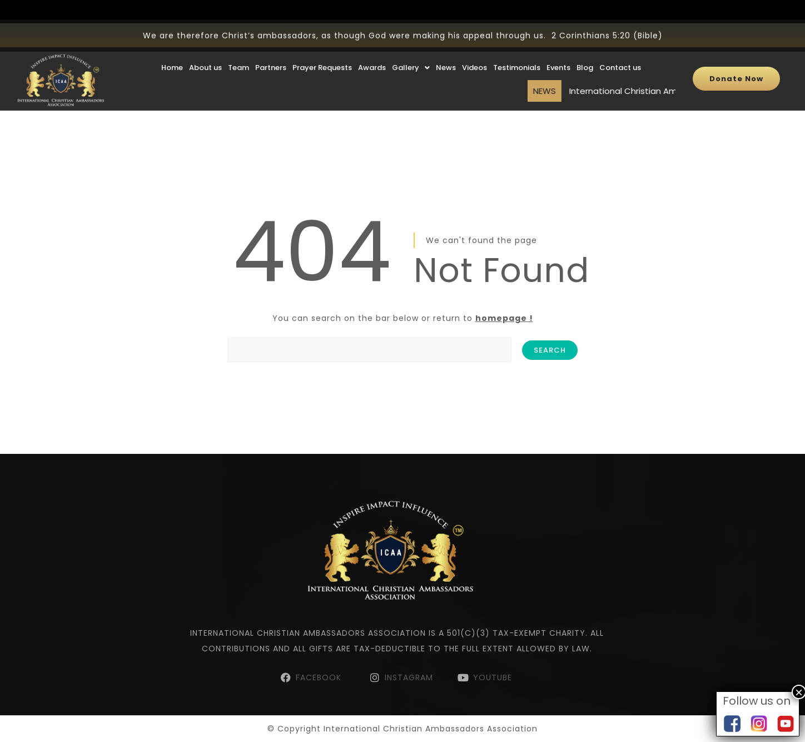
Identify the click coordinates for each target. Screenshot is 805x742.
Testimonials (516, 50)
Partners (270, 50)
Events (558, 50)
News (446, 50)
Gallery (411, 50)
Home (172, 50)
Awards (372, 50)
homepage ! (504, 318)
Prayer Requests (322, 50)
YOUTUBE (492, 677)
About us (205, 50)
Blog (585, 50)
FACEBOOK (320, 677)
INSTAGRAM (409, 677)
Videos (474, 50)
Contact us (620, 50)
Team (238, 50)
